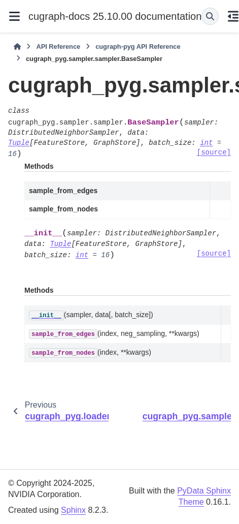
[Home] (17, 46)
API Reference (58, 46)
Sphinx (73, 510)
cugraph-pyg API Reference (137, 46)
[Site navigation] (14, 16)
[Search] (210, 16)
